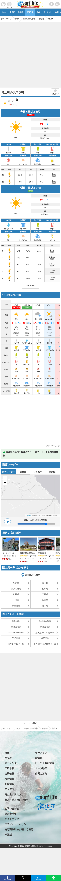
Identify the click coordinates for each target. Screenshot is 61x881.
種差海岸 (16, 621)
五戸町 (45, 588)
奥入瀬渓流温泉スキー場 (45, 644)
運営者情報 (11, 814)
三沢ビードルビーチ (44, 632)
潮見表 (12, 12)
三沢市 (16, 600)
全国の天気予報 (31, 728)
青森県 (45, 728)
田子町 (45, 606)
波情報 (20, 12)
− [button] (5, 483)
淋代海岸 (45, 638)
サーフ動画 (41, 768)
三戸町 (45, 594)
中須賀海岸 (45, 627)
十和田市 (16, 606)
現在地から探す (32, 575)
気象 (38, 12)
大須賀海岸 (16, 627)
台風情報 (9, 773)
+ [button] (5, 478)
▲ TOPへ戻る (30, 723)
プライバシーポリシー (16, 824)
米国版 (8, 834)
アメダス (9, 789)
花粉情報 (9, 784)
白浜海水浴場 (45, 621)
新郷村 (45, 600)
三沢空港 (16, 638)
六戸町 (16, 594)
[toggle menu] (57, 3)
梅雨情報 (9, 779)
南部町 (45, 583)
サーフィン (47, 12)
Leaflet (28, 515)
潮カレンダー (12, 763)
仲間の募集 (41, 773)
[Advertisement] (30, 53)
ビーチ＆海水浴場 (44, 763)
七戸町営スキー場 (15, 644)
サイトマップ (12, 819)
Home (4, 12)
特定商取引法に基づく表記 (19, 829)
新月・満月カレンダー (16, 800)
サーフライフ (6, 728)
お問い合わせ (12, 808)
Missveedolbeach (16, 632)
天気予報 (30, 12)
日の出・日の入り (14, 794)
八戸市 (16, 583)
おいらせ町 (16, 588)
